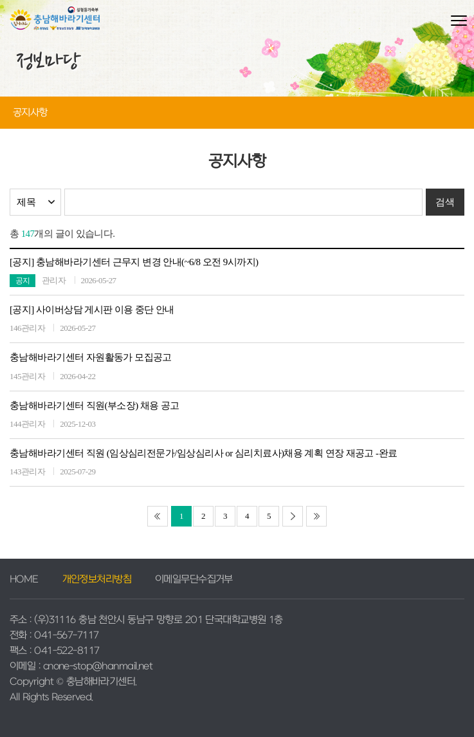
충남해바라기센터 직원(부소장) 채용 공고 (94, 405)
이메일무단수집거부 (194, 579)
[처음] (157, 516)
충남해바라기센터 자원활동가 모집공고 (91, 357)
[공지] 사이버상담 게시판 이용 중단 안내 (92, 309)
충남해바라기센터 (55, 24)
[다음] (292, 516)
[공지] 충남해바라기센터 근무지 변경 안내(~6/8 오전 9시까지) (134, 262)
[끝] (316, 516)
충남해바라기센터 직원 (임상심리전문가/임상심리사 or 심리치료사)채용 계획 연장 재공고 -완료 (203, 453)
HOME (24, 579)
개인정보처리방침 (97, 579)
